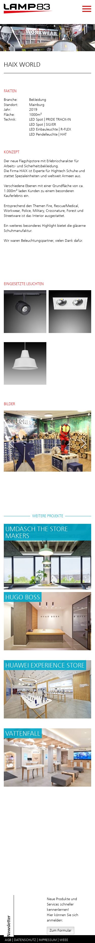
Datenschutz (25, 940)
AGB (8, 940)
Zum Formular (60, 930)
